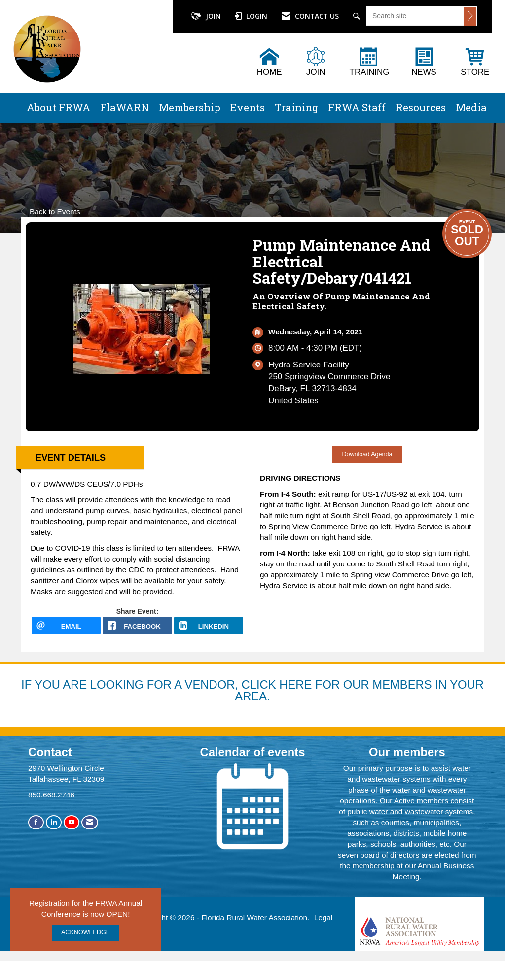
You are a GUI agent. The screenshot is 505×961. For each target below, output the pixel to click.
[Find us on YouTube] (71, 822)
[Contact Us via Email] (89, 822)
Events (247, 107)
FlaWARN (124, 107)
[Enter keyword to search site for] (415, 16)
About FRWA (58, 107)
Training (296, 107)
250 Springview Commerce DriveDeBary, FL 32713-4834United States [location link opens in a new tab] (329, 388)
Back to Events (50, 211)
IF (28, 684)
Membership (189, 107)
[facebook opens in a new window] (137, 625)
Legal (323, 917)
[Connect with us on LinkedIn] (54, 822)
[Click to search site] (470, 16)
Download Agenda (367, 454)
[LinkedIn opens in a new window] (208, 625)
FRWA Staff (357, 107)
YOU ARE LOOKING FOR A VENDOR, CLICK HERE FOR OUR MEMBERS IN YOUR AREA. (259, 690)
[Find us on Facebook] (36, 822)
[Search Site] (358, 16)
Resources (421, 107)
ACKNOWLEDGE (85, 932)
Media (471, 107)
